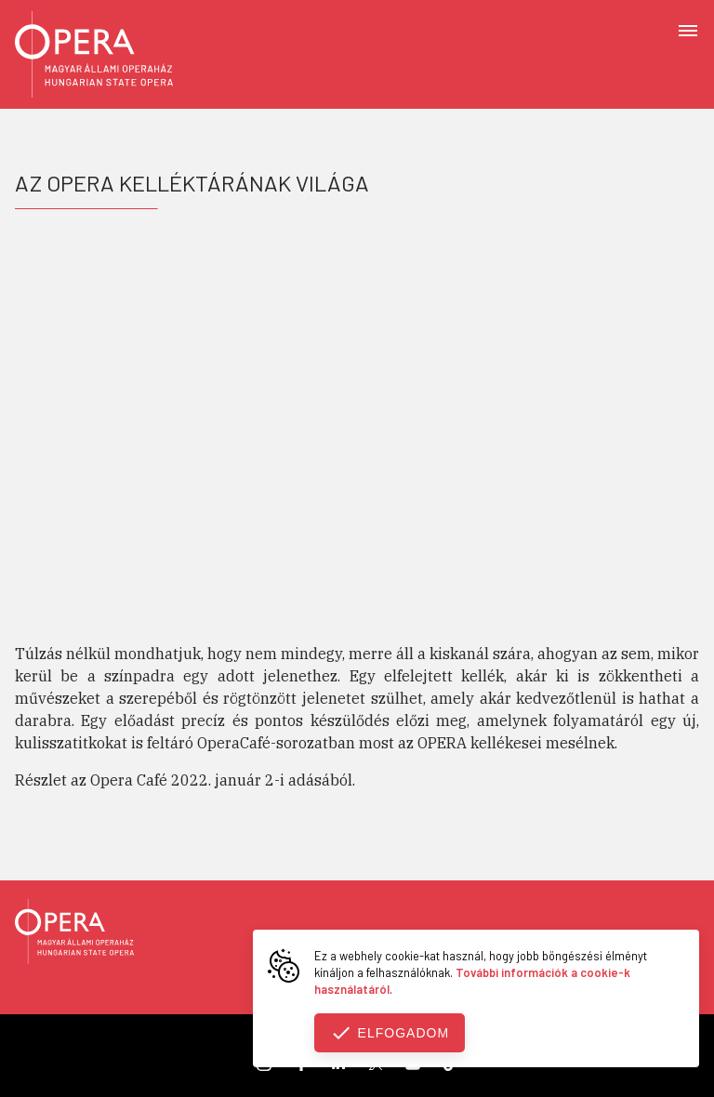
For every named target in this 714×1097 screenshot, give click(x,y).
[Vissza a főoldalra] (74, 934)
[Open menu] (688, 29)
